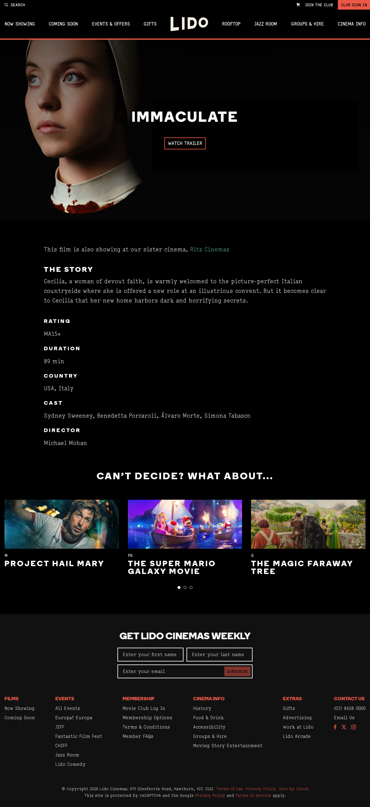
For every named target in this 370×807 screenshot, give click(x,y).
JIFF (59, 727)
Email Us (344, 717)
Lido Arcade (297, 736)
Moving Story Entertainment (227, 745)
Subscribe (237, 671)
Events (64, 699)
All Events (67, 708)
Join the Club (319, 4)
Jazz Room (265, 24)
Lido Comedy (70, 764)
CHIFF (61, 745)
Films (12, 699)
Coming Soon (63, 24)
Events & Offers (111, 24)
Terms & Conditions (146, 727)
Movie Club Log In (144, 708)
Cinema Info (351, 24)
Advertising (297, 717)
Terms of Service (253, 795)
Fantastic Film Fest (78, 736)
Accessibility (209, 727)
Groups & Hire (307, 24)
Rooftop (231, 24)
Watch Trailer (185, 143)
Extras (292, 699)
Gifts (150, 24)
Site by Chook (294, 788)
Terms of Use (229, 788)
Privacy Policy (261, 788)
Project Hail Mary (55, 564)
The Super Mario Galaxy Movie (172, 568)
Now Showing (20, 24)
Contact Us (349, 699)
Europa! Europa (73, 717)
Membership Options (147, 717)
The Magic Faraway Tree (302, 568)
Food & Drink (208, 717)
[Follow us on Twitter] (343, 727)
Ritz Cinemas (209, 249)
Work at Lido (298, 727)
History (202, 708)
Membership (138, 699)
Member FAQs (138, 736)
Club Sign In (354, 4)
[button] (178, 587)
